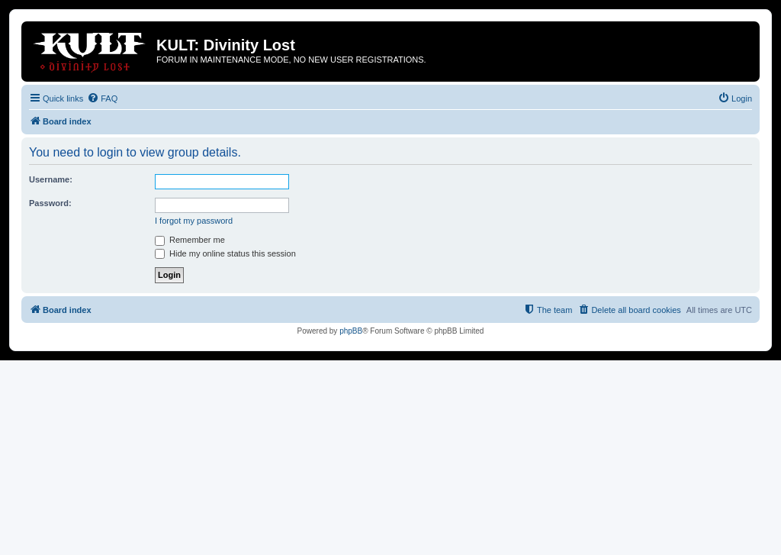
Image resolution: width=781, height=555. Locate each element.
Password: (50, 203)
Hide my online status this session (225, 253)
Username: (50, 179)
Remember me (190, 239)
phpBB (350, 331)
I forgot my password (194, 220)
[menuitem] (102, 98)
